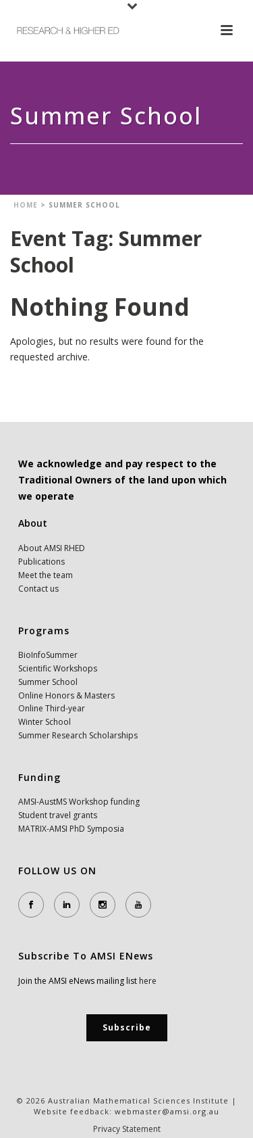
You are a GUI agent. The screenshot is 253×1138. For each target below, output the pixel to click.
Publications (41, 561)
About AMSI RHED (51, 548)
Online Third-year (51, 708)
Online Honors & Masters (66, 695)
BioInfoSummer (48, 655)
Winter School (44, 722)
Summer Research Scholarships (78, 735)
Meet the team (45, 575)
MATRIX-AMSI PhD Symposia (71, 828)
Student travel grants (57, 815)
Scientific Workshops (57, 668)
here (148, 981)
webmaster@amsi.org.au (167, 1111)
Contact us (38, 588)
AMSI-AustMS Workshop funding (79, 801)
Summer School (48, 682)
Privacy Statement (127, 1129)
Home (25, 205)
